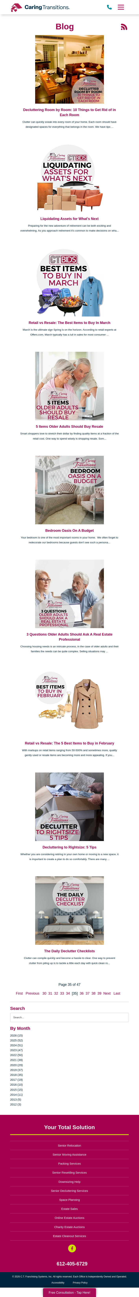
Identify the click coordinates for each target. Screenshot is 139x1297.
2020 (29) (16, 1065)
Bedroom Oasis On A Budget (69, 531)
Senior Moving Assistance (69, 1154)
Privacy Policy (80, 1282)
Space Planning (69, 1199)
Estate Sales (69, 1208)
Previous (32, 993)
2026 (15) (16, 1035)
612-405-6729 (72, 1263)
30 (44, 993)
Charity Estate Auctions (69, 1227)
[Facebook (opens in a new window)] (72, 1248)
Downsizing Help (69, 1181)
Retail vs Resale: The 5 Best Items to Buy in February (69, 743)
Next (107, 993)
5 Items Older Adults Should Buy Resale (69, 427)
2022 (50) (16, 1055)
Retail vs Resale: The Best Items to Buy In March (69, 323)
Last (116, 993)
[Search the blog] (69, 1017)
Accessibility (57, 1282)
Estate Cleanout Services (69, 1236)
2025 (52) (16, 1040)
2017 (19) (16, 1079)
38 (93, 993)
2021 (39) (16, 1060)
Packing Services (69, 1163)
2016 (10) (16, 1084)
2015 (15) (16, 1089)
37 (88, 993)
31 (50, 993)
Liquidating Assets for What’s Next (69, 219)
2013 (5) (15, 1099)
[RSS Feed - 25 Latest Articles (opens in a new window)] (124, 27)
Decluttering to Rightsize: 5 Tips (70, 847)
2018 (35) (16, 1074)
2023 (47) (16, 1050)
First (19, 993)
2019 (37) (16, 1070)
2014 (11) (16, 1094)
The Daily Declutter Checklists (69, 951)
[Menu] (121, 7)
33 (62, 993)
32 (56, 993)
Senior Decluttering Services (69, 1190)
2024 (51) (16, 1045)
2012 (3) (15, 1104)
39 (99, 993)
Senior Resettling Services (69, 1172)
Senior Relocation (69, 1145)
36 (82, 993)
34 (68, 993)
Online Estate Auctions (69, 1217)
